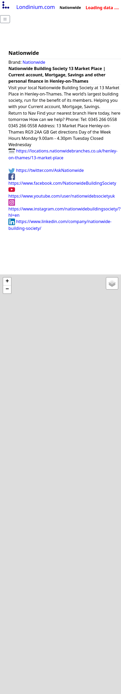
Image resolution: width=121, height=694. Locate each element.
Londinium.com (28, 6)
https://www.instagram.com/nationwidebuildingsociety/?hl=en (64, 208)
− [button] (7, 289)
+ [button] (7, 281)
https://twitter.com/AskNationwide (46, 170)
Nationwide (34, 62)
